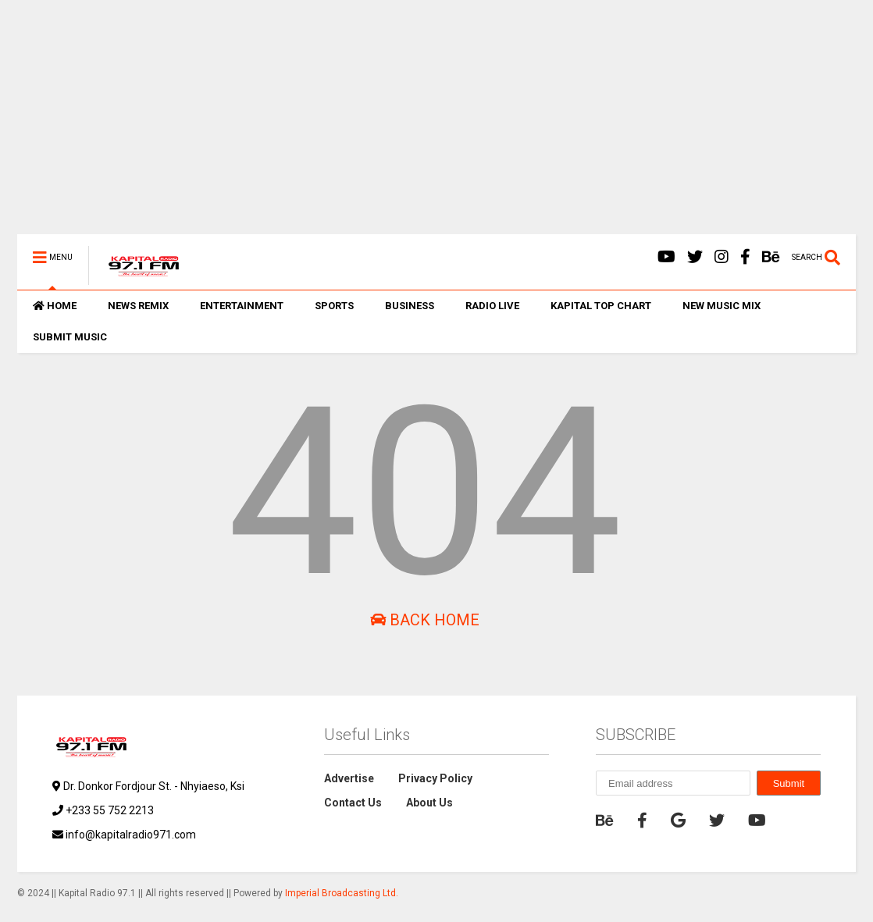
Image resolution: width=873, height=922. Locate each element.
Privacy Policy (435, 778)
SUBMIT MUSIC (70, 337)
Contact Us (353, 802)
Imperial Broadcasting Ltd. (341, 893)
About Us (429, 802)
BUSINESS (409, 305)
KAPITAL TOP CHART (601, 305)
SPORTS (334, 305)
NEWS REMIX (138, 305)
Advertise (349, 778)
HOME (55, 305)
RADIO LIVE (492, 305)
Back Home (424, 620)
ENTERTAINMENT (241, 305)
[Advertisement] (436, 125)
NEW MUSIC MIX (721, 305)
